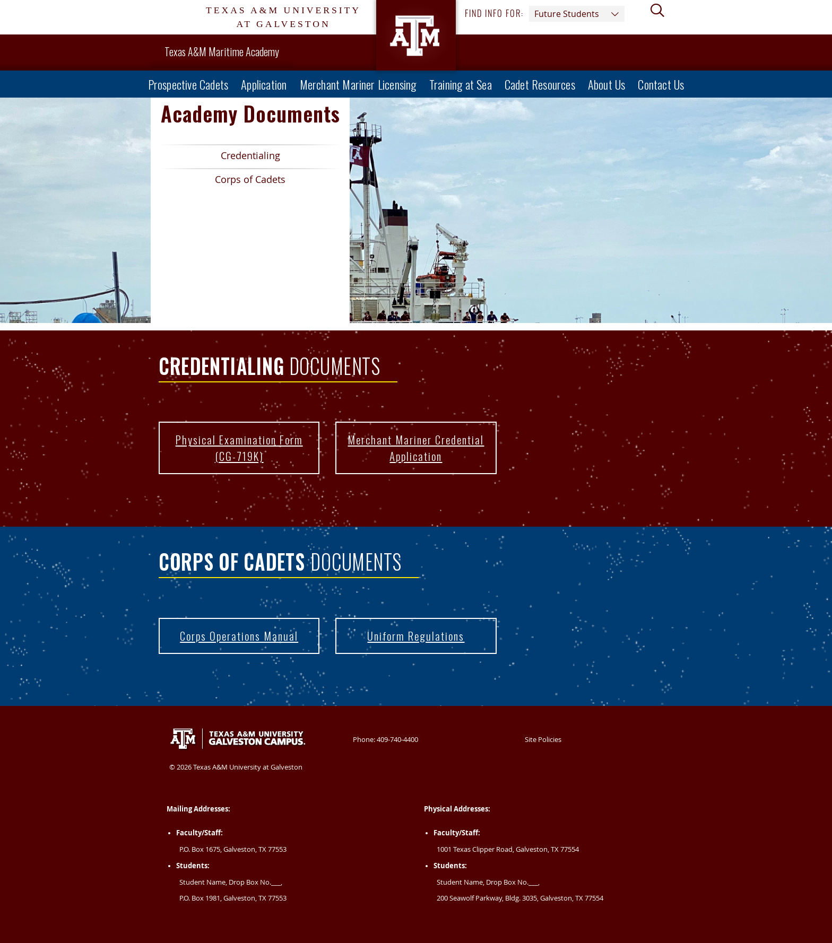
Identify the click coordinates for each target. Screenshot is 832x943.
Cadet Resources (540, 84)
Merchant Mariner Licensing (358, 84)
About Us (607, 84)
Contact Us (661, 84)
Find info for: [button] (545, 14)
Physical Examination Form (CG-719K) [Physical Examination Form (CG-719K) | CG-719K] (231, 452)
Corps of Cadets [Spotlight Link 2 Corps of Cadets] (222, 181)
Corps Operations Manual (239, 635)
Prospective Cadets (188, 84)
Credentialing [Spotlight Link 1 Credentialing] (219, 158)
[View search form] (661, 17)
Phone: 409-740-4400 (385, 739)
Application (264, 84)
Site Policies (543, 739)
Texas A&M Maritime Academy (221, 51)
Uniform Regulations (415, 635)
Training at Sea (460, 84)
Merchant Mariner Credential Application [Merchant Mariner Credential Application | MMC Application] (409, 452)
